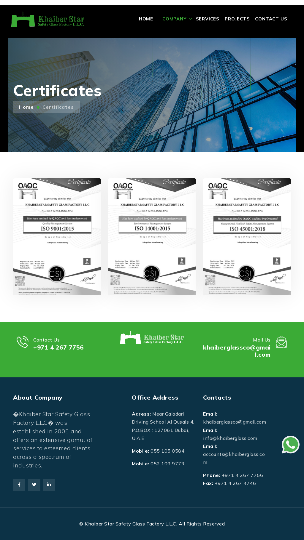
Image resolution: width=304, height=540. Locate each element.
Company (174, 19)
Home (146, 19)
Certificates (58, 107)
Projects (237, 19)
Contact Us (271, 19)
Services (207, 19)
